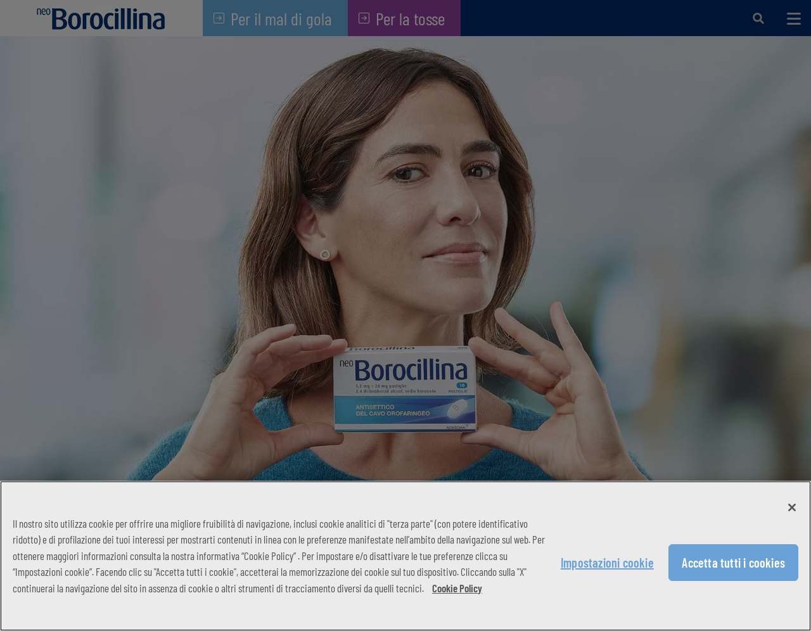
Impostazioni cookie (607, 562)
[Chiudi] (792, 507)
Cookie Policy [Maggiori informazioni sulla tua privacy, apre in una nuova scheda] (457, 588)
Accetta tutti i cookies (733, 562)
